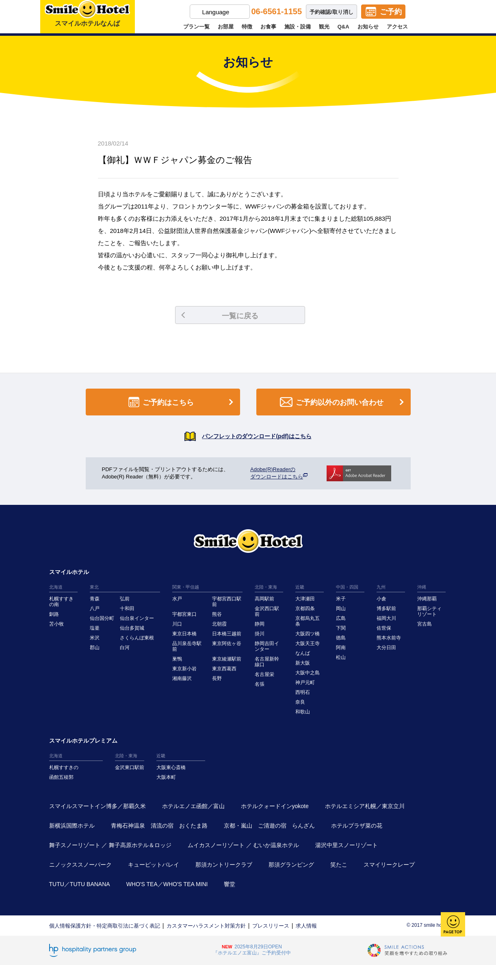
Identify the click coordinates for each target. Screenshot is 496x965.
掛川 (259, 634)
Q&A (343, 27)
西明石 (302, 692)
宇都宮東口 (184, 614)
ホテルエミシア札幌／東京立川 (365, 806)
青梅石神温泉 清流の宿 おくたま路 (159, 825)
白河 (125, 647)
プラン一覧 (196, 27)
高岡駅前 (264, 599)
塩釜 (95, 628)
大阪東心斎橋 (171, 767)
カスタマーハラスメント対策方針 (206, 926)
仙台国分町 (102, 618)
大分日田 (386, 647)
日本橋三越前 (226, 634)
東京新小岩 (184, 669)
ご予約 (391, 12)
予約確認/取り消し (331, 12)
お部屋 (226, 27)
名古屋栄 (264, 674)
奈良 (300, 702)
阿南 (341, 647)
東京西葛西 (224, 669)
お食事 (268, 27)
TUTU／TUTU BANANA (79, 884)
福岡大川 (386, 618)
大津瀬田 (305, 599)
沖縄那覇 (427, 599)
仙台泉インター (137, 618)
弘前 (125, 599)
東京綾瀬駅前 (226, 659)
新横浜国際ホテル (72, 825)
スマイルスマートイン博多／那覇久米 (97, 806)
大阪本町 (166, 777)
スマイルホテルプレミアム (83, 740)
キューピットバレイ (153, 864)
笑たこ (338, 864)
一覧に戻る (219, 316)
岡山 (341, 608)
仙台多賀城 (132, 628)
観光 (324, 27)
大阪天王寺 (307, 643)
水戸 (177, 599)
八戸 (95, 608)
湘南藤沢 (182, 678)
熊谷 (217, 614)
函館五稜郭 (61, 777)
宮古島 (424, 624)
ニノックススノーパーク (80, 864)
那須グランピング (291, 864)
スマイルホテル (69, 572)
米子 (341, 599)
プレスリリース (270, 926)
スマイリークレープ (389, 864)
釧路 (54, 614)
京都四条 (305, 608)
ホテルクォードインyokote (275, 806)
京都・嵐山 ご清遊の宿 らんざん (269, 825)
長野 (217, 678)
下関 (341, 628)
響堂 (229, 884)
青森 (95, 599)
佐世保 (384, 628)
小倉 (381, 599)
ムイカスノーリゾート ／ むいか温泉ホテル (243, 845)
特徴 (247, 27)
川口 (177, 624)
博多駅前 (386, 608)
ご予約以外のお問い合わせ (343, 402)
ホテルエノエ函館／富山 (193, 806)
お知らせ (368, 27)
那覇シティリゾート (429, 611)
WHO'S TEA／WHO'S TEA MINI (167, 884)
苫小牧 (56, 624)
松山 (341, 657)
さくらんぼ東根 (137, 638)
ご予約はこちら (182, 402)
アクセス (397, 27)
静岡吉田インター (267, 646)
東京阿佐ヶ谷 (226, 643)
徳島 (341, 638)
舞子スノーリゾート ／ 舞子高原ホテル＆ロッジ (110, 845)
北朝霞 (219, 624)
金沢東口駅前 (129, 767)
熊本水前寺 (389, 638)
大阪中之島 (307, 673)
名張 (259, 684)
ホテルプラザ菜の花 (356, 825)
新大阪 (302, 663)
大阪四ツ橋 (307, 634)
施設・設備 (297, 27)
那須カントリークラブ (223, 864)
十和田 (127, 608)
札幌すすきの (63, 767)
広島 (341, 618)
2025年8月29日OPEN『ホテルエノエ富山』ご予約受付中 (252, 950)
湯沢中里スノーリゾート (346, 845)
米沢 (95, 638)
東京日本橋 (184, 634)
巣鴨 (177, 659)
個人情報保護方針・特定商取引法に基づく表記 (104, 926)
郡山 (95, 647)
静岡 (259, 624)
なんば (302, 653)
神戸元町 (305, 682)
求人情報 (306, 926)
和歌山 (302, 712)
